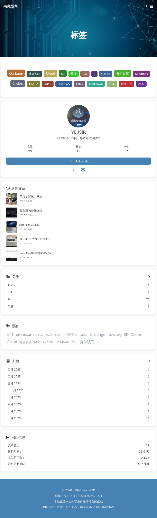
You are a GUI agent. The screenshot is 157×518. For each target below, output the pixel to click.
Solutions (141, 73)
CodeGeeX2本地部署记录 (35, 253)
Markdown (96, 83)
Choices (17, 83)
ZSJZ (141, 83)
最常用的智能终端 (30, 210)
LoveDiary (63, 83)
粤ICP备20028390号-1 (56, 507)
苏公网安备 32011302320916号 (94, 507)
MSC (112, 83)
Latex (79, 83)
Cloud (50, 73)
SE (63, 73)
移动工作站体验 (29, 224)
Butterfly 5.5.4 (93, 496)
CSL (85, 73)
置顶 (74, 73)
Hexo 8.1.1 (68, 496)
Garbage (16, 73)
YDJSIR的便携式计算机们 (35, 239)
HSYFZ (33, 83)
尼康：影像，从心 (30, 196)
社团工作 (126, 83)
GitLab (105, 73)
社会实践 (34, 73)
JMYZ (48, 83)
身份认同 (122, 73)
